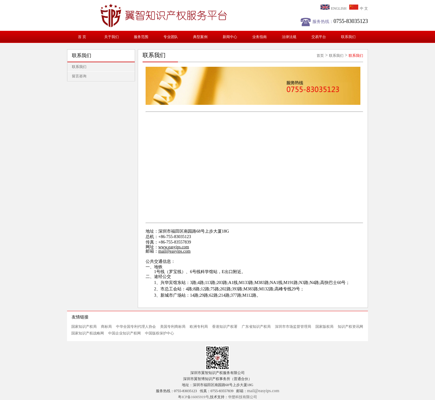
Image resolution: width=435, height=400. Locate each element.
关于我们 (111, 37)
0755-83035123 (351, 21)
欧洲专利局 (199, 326)
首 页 (82, 37)
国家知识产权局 (84, 326)
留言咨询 (79, 76)
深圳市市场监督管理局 (293, 326)
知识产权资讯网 (350, 326)
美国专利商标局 (172, 326)
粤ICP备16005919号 (193, 397)
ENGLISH (333, 8)
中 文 (358, 8)
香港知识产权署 (224, 326)
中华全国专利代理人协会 (136, 326)
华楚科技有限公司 (242, 397)
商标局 (106, 326)
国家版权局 (324, 326)
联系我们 (348, 37)
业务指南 (259, 37)
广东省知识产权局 (256, 326)
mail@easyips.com (174, 251)
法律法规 (289, 37)
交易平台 (318, 37)
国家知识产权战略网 (87, 333)
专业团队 (170, 37)
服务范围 (141, 37)
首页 (320, 55)
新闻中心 (230, 37)
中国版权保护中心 (159, 333)
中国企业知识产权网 (124, 333)
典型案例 (200, 37)
